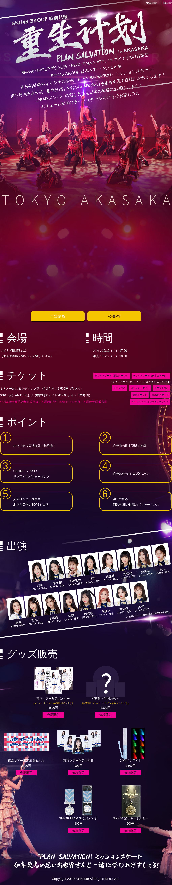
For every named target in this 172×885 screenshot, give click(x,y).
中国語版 (151, 3)
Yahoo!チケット (160, 394)
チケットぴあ (161, 387)
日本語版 (166, 3)
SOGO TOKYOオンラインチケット (150, 401)
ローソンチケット (140, 387)
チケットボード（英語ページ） (111, 375)
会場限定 (53, 715)
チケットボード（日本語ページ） (151, 375)
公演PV (114, 316)
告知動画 (57, 316)
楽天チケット (140, 394)
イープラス (119, 387)
